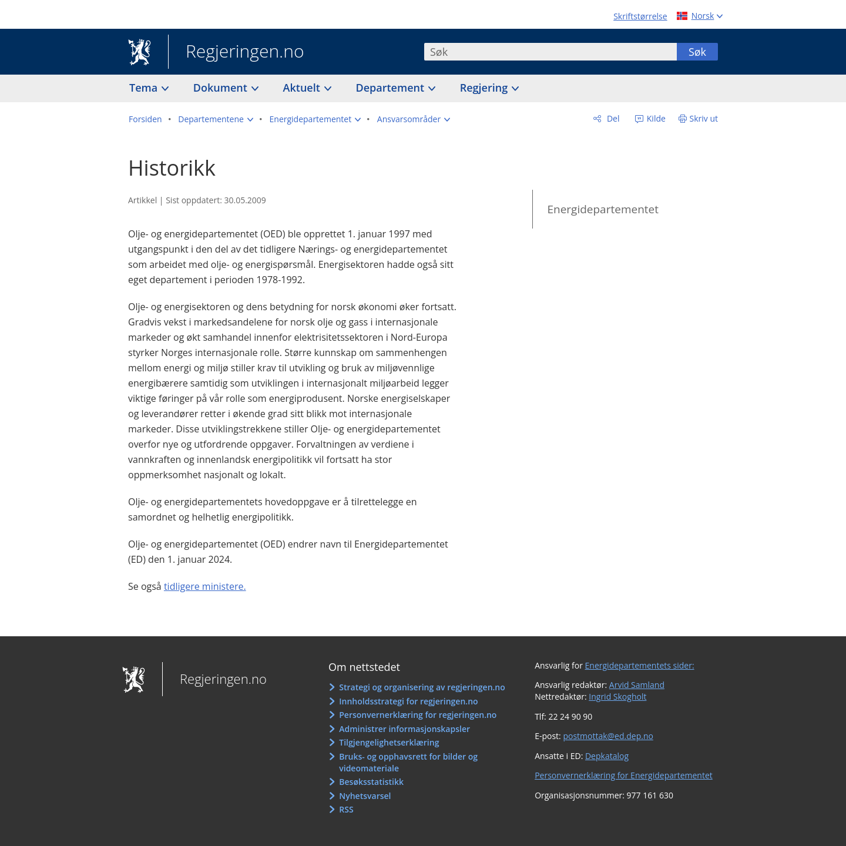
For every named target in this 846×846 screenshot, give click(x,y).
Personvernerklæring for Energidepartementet (624, 775)
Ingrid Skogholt (617, 696)
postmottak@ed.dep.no (608, 735)
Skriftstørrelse (640, 16)
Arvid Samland (636, 684)
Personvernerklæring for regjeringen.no (417, 714)
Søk (697, 52)
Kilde (655, 118)
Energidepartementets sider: (639, 665)
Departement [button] (391, 87)
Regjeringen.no (236, 52)
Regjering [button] (485, 87)
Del (612, 118)
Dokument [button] (221, 87)
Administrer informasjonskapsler (404, 728)
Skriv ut (704, 118)
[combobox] (550, 52)
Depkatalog (607, 755)
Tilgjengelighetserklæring (389, 742)
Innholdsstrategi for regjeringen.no (408, 701)
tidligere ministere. (205, 586)
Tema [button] (144, 87)
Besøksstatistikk (371, 781)
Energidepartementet (603, 209)
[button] (215, 119)
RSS (346, 809)
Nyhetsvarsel (365, 795)
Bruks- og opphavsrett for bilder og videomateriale (408, 762)
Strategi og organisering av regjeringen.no (422, 687)
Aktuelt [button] (303, 87)
